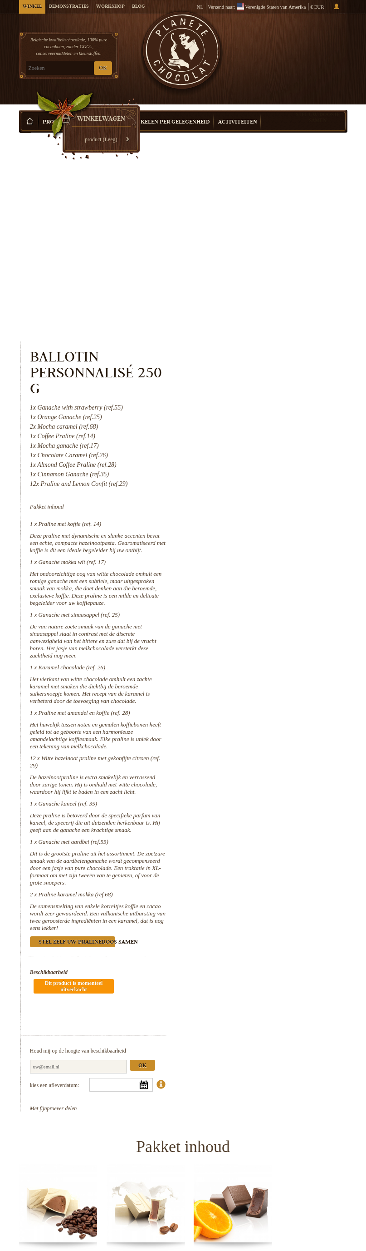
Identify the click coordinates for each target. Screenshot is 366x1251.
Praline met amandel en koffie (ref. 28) (272, 510)
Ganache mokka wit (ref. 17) (260, 359)
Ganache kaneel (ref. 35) (255, 601)
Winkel (32, 7)
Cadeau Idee (102, 109)
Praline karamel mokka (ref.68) (263, 691)
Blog (138, 7)
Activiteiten (237, 109)
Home (25, 125)
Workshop (110, 7)
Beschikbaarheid (237, 769)
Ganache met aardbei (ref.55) (261, 639)
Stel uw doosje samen (318, 103)
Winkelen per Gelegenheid (169, 109)
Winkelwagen (313, 45)
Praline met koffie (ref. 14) (257, 314)
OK (103, 68)
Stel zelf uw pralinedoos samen (265, 740)
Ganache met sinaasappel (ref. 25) (267, 412)
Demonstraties (69, 7)
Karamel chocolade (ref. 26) (259, 464)
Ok (330, 836)
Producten (59, 109)
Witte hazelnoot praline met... (140, 1139)
